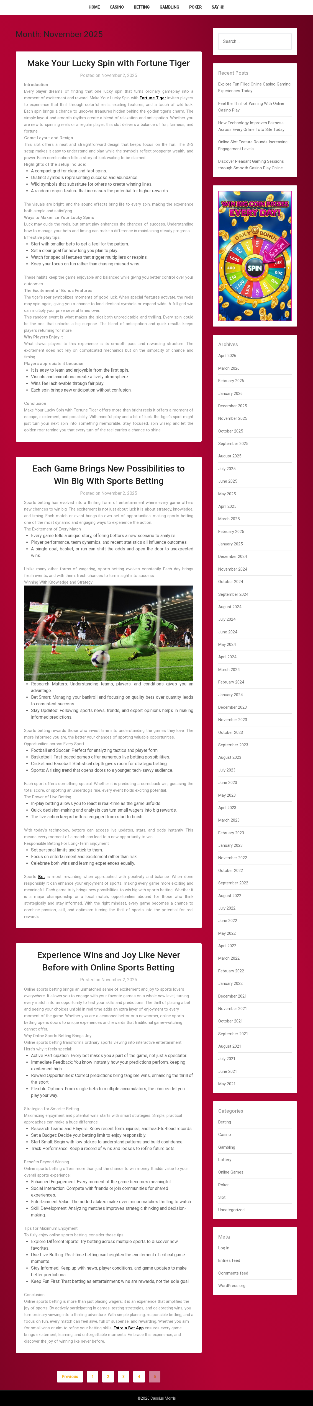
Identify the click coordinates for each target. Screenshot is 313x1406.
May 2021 (227, 1083)
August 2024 (229, 606)
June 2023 (227, 782)
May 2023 (227, 795)
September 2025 (233, 443)
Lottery (224, 1159)
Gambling (169, 7)
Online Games (230, 1172)
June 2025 (227, 481)
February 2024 (231, 682)
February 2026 (231, 380)
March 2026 (229, 368)
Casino (117, 7)
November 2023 (232, 719)
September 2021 (233, 1033)
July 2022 (226, 908)
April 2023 (227, 807)
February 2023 (231, 832)
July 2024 (226, 619)
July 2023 (226, 770)
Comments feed (233, 1273)
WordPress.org (231, 1285)
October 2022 (230, 870)
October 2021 (230, 1021)
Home (94, 7)
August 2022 (229, 895)
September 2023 (233, 744)
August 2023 (229, 757)
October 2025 (230, 431)
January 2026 (230, 393)
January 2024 (230, 694)
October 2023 (230, 732)
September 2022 (233, 883)
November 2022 (232, 857)
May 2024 (227, 644)
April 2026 (227, 355)
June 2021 (227, 1071)
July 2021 (226, 1058)
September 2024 (233, 594)
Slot (221, 1197)
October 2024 (230, 581)
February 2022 (231, 971)
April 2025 (227, 506)
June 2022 (227, 920)
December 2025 (232, 405)
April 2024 (227, 656)
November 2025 (232, 418)
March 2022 (229, 958)
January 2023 (230, 845)
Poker (195, 7)
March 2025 (229, 518)
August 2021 (229, 1046)
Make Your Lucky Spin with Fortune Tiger (108, 63)
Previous (70, 1376)
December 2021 (232, 996)
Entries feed (229, 1260)
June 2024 (227, 632)
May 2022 (227, 933)
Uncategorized (231, 1209)
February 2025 (231, 531)
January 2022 (230, 983)
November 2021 (232, 1008)
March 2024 (229, 669)
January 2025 (230, 544)
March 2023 (229, 820)
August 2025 (229, 456)
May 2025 (227, 493)
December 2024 (232, 556)
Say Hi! (218, 7)
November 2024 (232, 569)
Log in (223, 1248)
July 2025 (226, 468)
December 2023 (232, 707)
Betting (142, 7)
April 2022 (227, 945)
